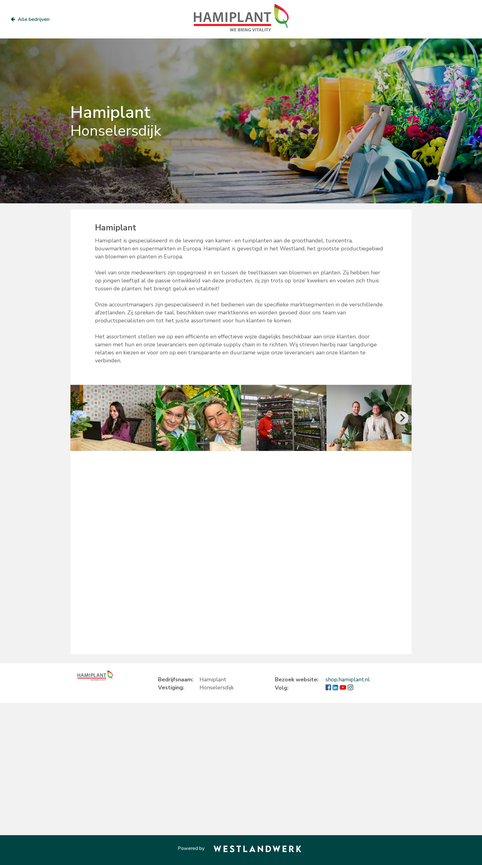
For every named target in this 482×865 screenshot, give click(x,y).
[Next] (402, 418)
